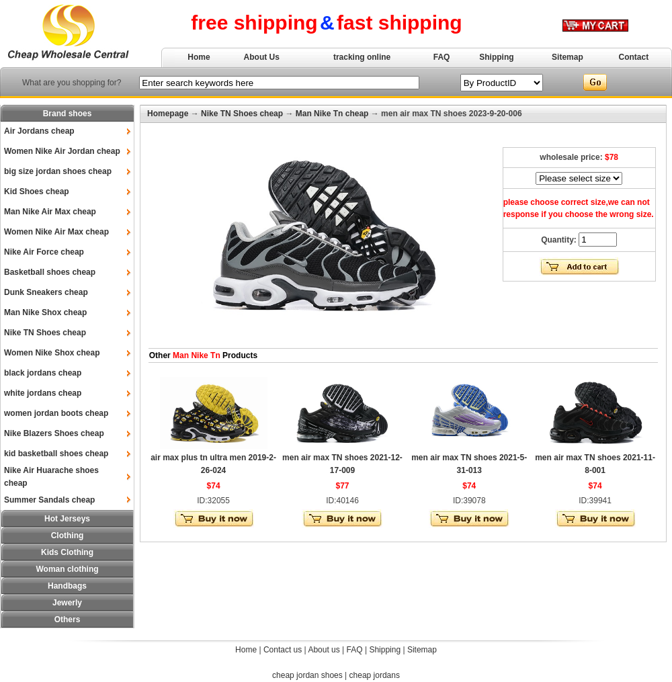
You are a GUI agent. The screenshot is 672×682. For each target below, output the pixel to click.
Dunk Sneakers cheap (46, 292)
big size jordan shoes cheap (58, 171)
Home (198, 57)
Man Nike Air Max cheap (50, 211)
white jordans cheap (42, 393)
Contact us (282, 649)
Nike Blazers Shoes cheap (54, 433)
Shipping (496, 57)
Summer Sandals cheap (49, 500)
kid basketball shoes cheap (56, 453)
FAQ (441, 57)
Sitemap (567, 57)
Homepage (167, 113)
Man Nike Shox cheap (45, 312)
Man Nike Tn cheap (332, 113)
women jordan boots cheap (56, 413)
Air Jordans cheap (39, 131)
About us (323, 649)
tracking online (361, 57)
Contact (634, 57)
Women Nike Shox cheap (51, 352)
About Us (262, 57)
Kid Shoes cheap (36, 191)
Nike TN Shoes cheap (45, 332)
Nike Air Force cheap (44, 252)
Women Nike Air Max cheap (56, 232)
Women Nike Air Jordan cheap (62, 151)
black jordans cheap (42, 373)
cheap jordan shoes (307, 675)
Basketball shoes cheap (49, 272)
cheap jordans (374, 675)
